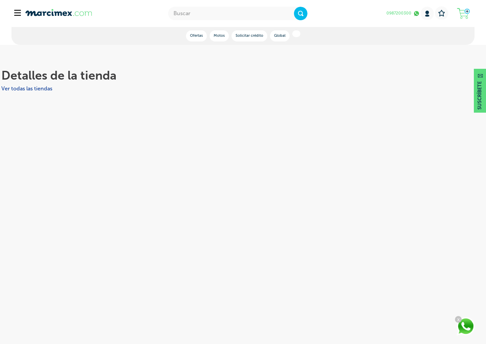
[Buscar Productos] (300, 13)
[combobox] (237, 13)
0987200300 (398, 13)
